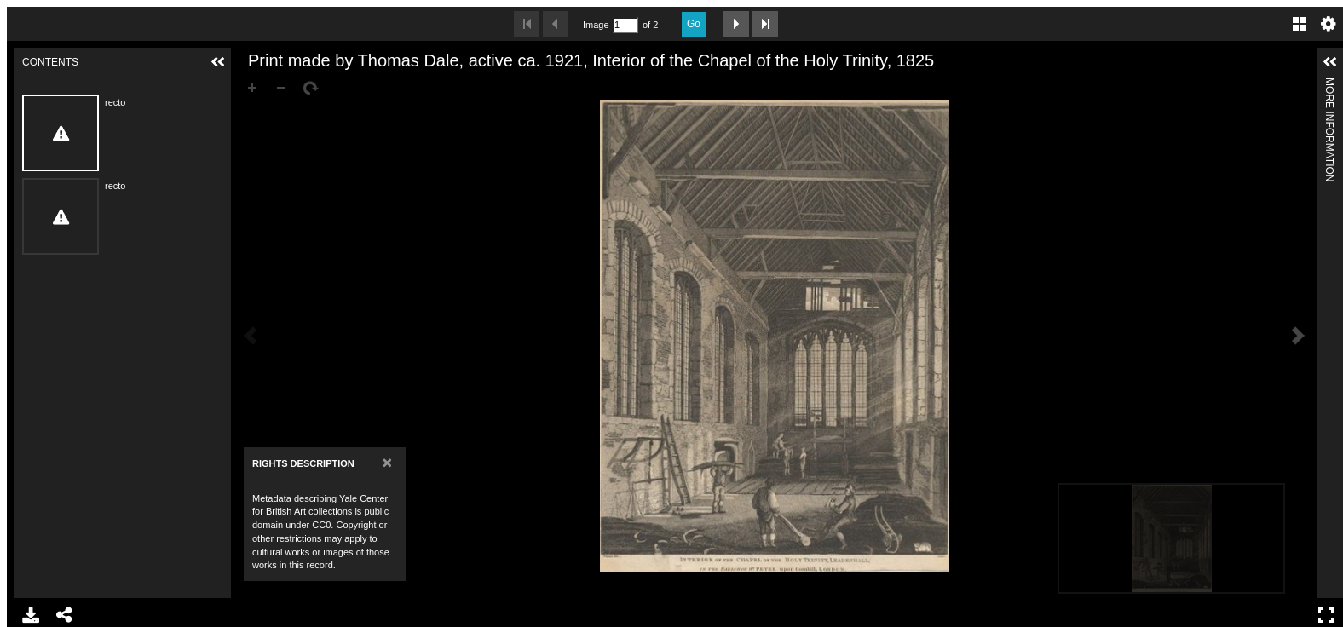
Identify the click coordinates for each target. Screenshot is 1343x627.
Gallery (1299, 24)
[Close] (387, 462)
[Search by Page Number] (625, 25)
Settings (1328, 24)
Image (595, 25)
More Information (1329, 85)
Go (693, 24)
